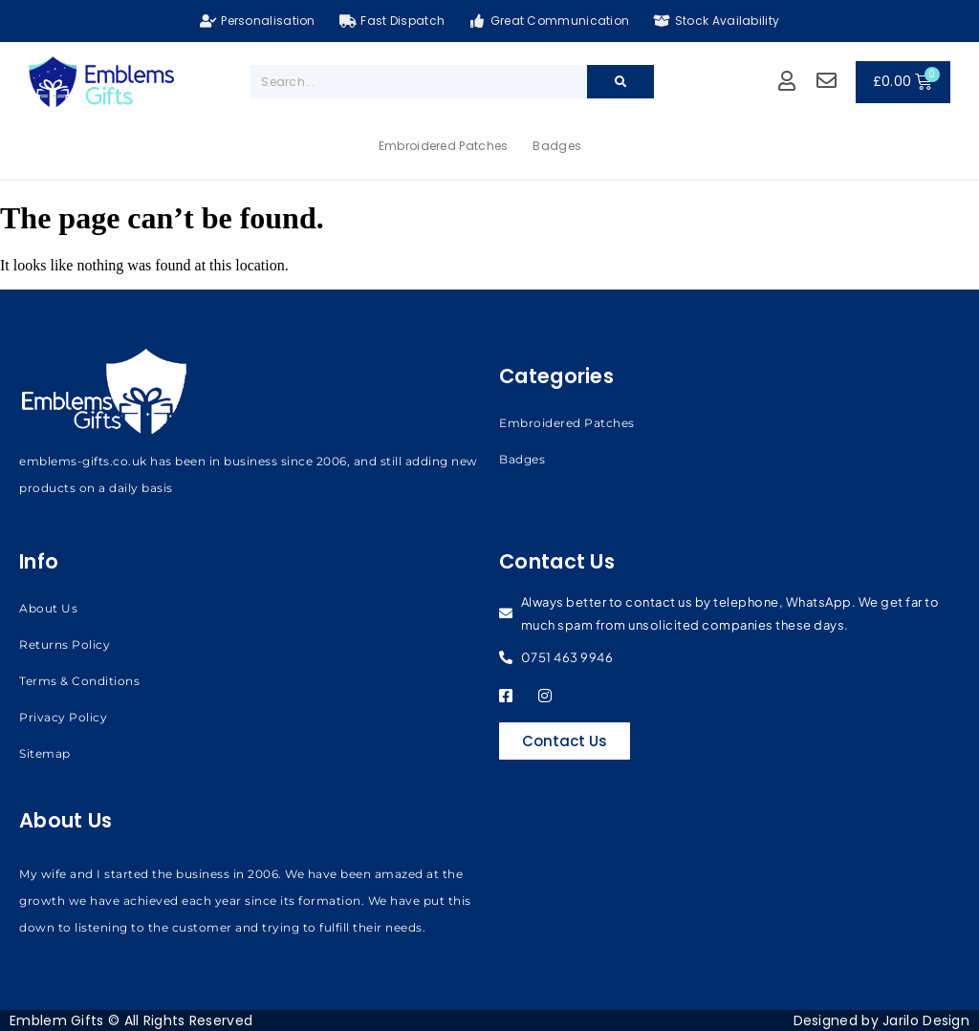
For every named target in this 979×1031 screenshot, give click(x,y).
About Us (48, 608)
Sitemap (45, 753)
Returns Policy (64, 644)
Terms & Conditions (79, 681)
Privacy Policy (63, 717)
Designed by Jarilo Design (882, 1020)
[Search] (620, 81)
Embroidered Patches (444, 146)
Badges (557, 146)
